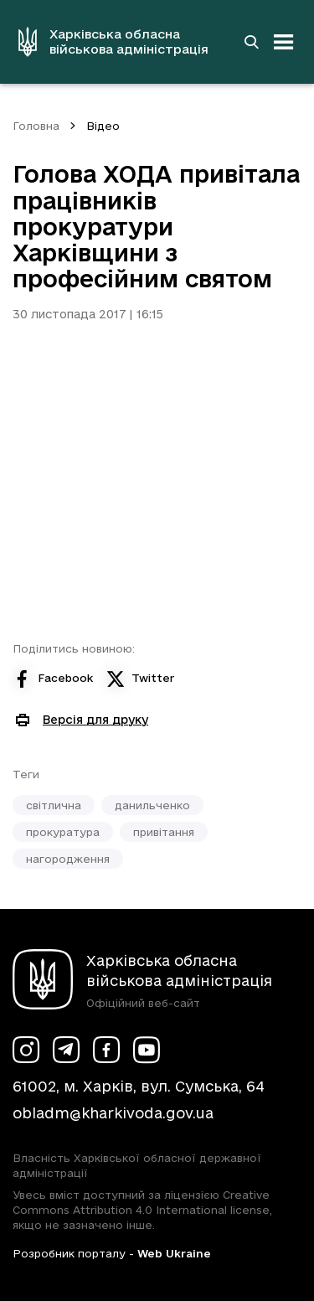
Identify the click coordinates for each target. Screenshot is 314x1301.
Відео (103, 126)
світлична (53, 805)
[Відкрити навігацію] (283, 42)
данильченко (152, 805)
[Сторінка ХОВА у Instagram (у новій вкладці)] (26, 1049)
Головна (36, 126)
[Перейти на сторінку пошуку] (251, 42)
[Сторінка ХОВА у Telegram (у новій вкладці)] (66, 1049)
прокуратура (63, 832)
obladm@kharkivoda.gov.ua (113, 1113)
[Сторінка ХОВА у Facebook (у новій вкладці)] (106, 1049)
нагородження (68, 859)
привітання (163, 832)
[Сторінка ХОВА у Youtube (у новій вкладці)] (146, 1049)
